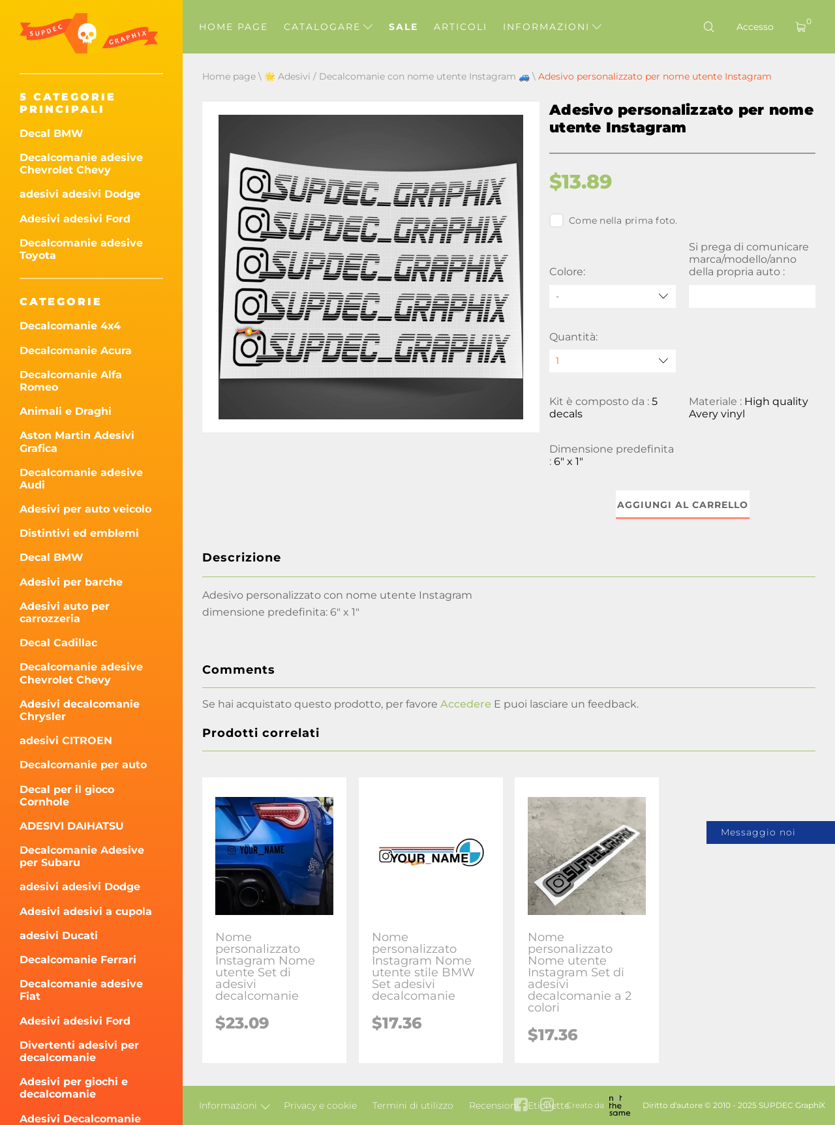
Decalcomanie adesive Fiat (81, 990)
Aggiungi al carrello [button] (682, 505)
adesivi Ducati (59, 935)
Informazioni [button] (552, 27)
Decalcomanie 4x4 (70, 326)
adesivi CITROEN (66, 740)
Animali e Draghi (66, 411)
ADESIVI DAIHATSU (72, 826)
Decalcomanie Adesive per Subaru (82, 856)
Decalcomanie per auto (83, 764)
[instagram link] (547, 1106)
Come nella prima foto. (613, 220)
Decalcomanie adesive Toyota (81, 249)
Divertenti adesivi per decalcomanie (79, 1051)
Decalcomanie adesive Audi (81, 478)
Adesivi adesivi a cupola (86, 911)
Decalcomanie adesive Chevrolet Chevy (81, 163)
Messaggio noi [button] (758, 832)
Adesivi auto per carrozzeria (65, 612)
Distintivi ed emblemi (79, 533)
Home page (233, 27)
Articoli (460, 27)
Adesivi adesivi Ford (75, 219)
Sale (403, 27)
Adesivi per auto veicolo (85, 509)
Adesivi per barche (71, 582)
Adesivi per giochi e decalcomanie (74, 1087)
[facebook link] (521, 1106)
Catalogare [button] (328, 27)
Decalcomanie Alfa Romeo (71, 380)
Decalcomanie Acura (76, 350)
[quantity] (612, 361)
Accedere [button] (465, 704)
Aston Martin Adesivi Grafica (77, 441)
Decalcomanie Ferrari (78, 959)
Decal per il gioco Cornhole (67, 795)
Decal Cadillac (58, 643)
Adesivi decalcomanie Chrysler (80, 710)
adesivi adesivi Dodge (80, 194)
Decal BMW (52, 133)
